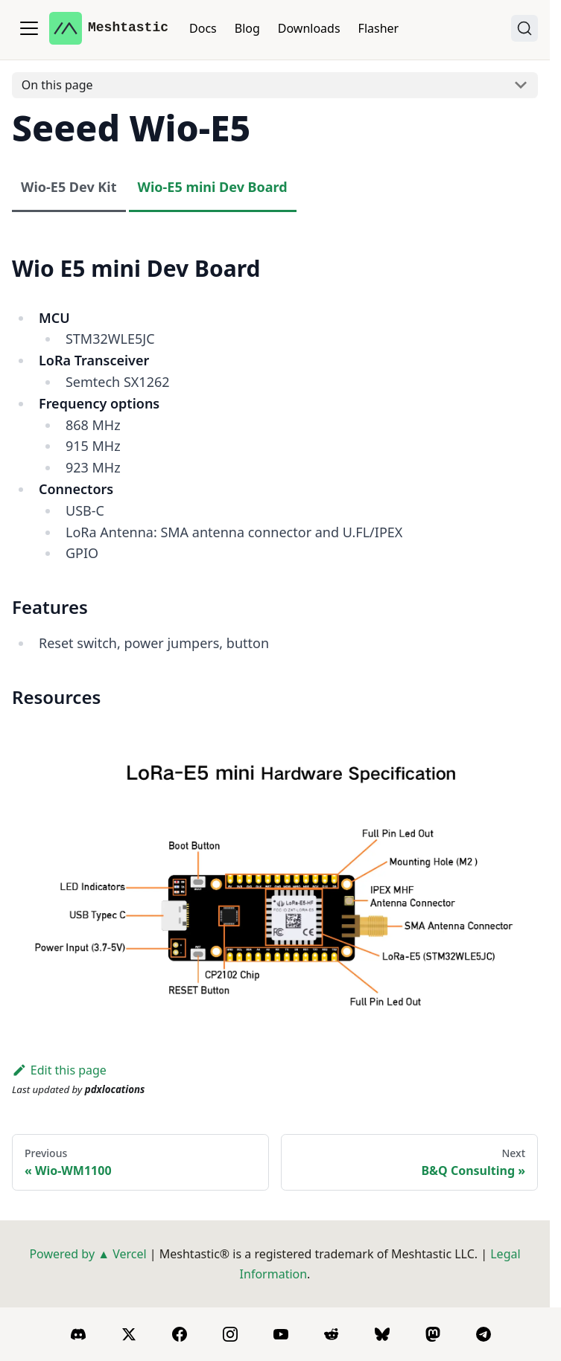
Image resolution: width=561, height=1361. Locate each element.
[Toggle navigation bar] (29, 28)
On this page (57, 85)
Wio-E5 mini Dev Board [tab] (213, 187)
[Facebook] (179, 1334)
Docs (203, 28)
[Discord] (78, 1334)
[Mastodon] (432, 1334)
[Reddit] (331, 1334)
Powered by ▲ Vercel (87, 1254)
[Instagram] (230, 1334)
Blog (247, 28)
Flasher (378, 28)
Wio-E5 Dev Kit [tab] (69, 187)
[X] (128, 1334)
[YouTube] (280, 1334)
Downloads (309, 28)
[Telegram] (483, 1334)
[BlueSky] (382, 1334)
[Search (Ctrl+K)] (524, 28)
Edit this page (59, 1070)
